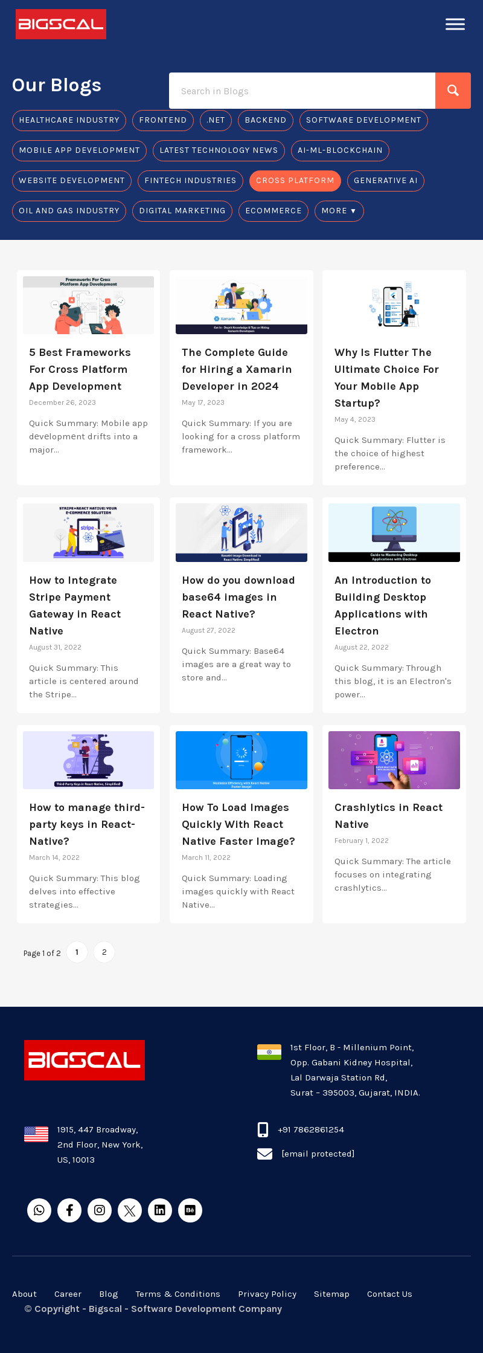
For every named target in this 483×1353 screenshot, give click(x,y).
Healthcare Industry (69, 120)
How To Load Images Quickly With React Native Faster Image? (238, 824)
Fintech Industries (190, 180)
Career (68, 1293)
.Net (215, 120)
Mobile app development (79, 150)
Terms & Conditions (178, 1293)
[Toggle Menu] (455, 24)
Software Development (363, 120)
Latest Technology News (218, 150)
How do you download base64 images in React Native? (238, 597)
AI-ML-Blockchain (340, 150)
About (24, 1293)
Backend (266, 120)
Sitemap (332, 1293)
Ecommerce (273, 210)
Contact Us (389, 1293)
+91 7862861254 (311, 1129)
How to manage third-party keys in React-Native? (87, 824)
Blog (108, 1293)
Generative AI (386, 180)
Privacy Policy (267, 1293)
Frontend (163, 120)
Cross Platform (295, 180)
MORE (334, 210)
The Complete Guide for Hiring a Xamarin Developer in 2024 (237, 369)
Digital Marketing (182, 210)
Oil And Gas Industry (69, 210)
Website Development (72, 180)
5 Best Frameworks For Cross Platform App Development (80, 369)
